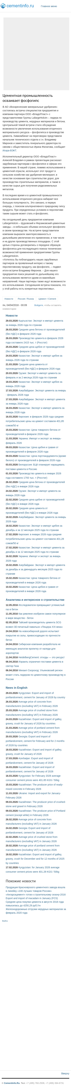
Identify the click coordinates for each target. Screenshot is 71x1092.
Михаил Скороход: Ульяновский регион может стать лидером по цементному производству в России (35, 674)
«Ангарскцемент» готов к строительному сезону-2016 (36, 894)
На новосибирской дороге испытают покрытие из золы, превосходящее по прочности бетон (33, 635)
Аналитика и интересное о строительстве (35, 599)
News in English (16, 687)
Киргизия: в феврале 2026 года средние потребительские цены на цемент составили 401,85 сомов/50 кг (35, 421)
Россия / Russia (26, 299)
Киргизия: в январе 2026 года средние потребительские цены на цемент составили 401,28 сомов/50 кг (35, 538)
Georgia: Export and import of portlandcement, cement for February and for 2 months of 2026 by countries (35, 741)
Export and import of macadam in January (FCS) (32, 898)
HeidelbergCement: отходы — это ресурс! (42, 657)
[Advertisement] (35, 53)
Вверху (65, 1073)
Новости (9, 299)
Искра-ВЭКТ (9, 150)
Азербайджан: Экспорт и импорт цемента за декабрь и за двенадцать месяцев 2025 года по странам (35, 569)
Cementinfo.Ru (12, 1083)
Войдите (38, 305)
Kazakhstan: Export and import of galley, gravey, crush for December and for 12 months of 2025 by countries (35, 858)
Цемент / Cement (47, 299)
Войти (5, 921)
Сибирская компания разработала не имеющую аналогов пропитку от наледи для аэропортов (33, 648)
